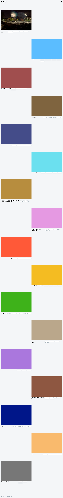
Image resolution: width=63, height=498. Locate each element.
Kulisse (2, 370)
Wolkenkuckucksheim (6, 88)
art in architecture (16, 31)
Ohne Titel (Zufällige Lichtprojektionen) (5, 482)
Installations (10, 31)
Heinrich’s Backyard (36, 172)
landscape (20, 313)
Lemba (2, 426)
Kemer (33, 454)
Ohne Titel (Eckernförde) (37, 285)
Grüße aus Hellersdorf (34, 60)
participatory (52, 229)
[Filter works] (3, 1)
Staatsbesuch (4, 313)
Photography (45, 117)
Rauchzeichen (4, 145)
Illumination (21, 31)
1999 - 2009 (48, 230)
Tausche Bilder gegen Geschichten (36, 230)
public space (26, 31)
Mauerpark (34, 117)
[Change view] (61, 1)
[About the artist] (1, 1)
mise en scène (19, 145)
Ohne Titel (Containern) (6, 258)
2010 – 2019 (10, 32)
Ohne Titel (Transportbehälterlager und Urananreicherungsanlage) (10, 201)
